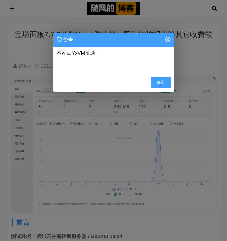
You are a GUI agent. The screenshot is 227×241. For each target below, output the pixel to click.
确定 (161, 82)
